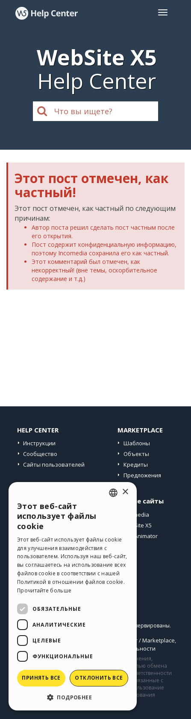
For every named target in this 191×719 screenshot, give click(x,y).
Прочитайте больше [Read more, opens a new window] (44, 590)
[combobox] (113, 492)
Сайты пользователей (54, 464)
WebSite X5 (137, 525)
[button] (72, 697)
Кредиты (135, 464)
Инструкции (39, 443)
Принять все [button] (41, 677)
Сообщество (40, 454)
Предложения (142, 475)
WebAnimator (140, 536)
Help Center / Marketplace (141, 640)
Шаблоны (136, 443)
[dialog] (73, 596)
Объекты (136, 454)
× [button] (125, 492)
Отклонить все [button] (99, 677)
